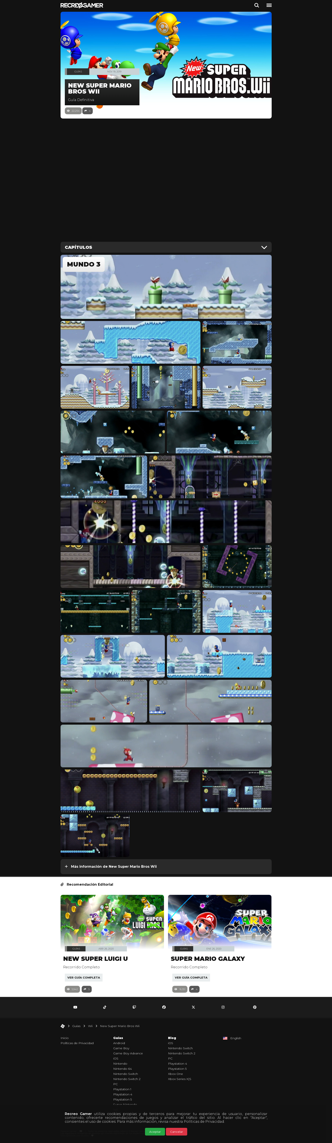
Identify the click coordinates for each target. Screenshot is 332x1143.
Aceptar (155, 1131)
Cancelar (176, 1131)
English (235, 1038)
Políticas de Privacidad (204, 1122)
